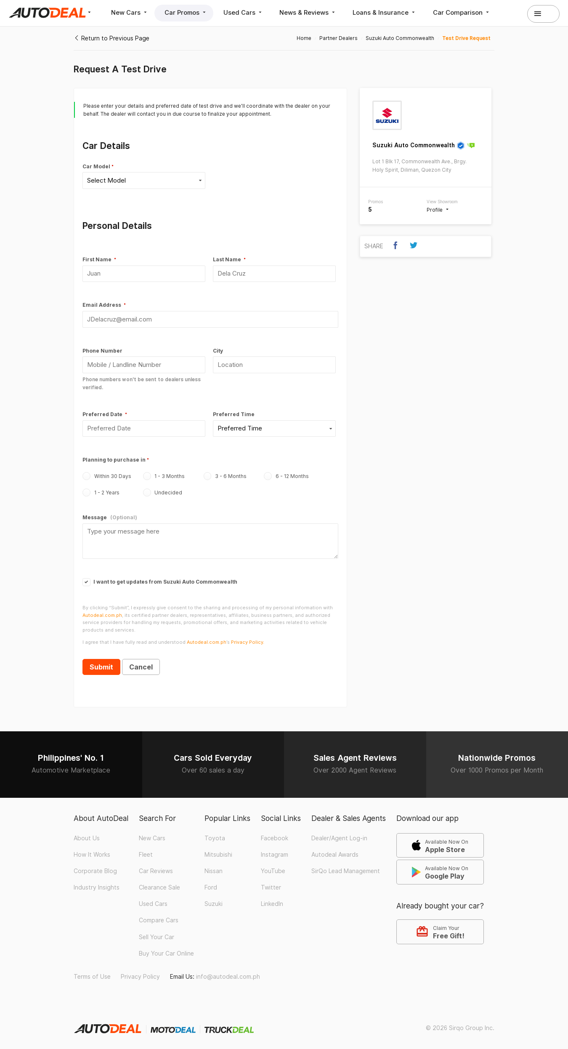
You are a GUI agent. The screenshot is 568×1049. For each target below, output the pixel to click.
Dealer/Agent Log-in (339, 833)
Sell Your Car (156, 932)
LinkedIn (272, 899)
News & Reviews (312, 12)
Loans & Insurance (390, 12)
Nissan (213, 866)
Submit (101, 662)
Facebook (274, 833)
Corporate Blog (95, 866)
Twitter (271, 882)
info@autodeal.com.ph (228, 972)
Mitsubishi (218, 849)
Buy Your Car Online (166, 948)
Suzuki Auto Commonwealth (413, 145)
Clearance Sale (159, 882)
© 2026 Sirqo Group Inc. (460, 1023)
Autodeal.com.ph (102, 610)
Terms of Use (92, 972)
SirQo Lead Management (345, 866)
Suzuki (213, 899)
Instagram (274, 849)
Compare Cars (158, 915)
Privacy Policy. (247, 637)
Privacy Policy (140, 972)
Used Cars (246, 12)
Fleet (146, 849)
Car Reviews (156, 866)
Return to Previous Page (111, 38)
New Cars (130, 12)
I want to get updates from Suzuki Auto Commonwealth (159, 577)
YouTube (273, 866)
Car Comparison (467, 12)
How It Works (92, 849)
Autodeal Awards (334, 849)
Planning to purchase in (114, 457)
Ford (210, 882)
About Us (87, 833)
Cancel (141, 662)
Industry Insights (96, 882)
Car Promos (188, 12)
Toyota (214, 833)
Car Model (96, 166)
